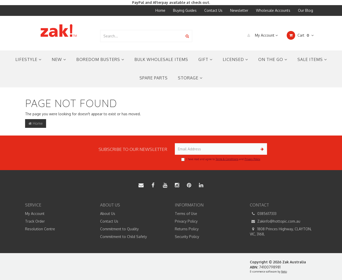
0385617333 (263, 213)
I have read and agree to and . (221, 159)
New (59, 59)
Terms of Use (186, 213)
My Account (261, 35)
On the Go (272, 59)
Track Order (35, 221)
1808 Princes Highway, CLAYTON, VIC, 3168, (281, 231)
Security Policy (187, 236)
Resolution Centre (40, 229)
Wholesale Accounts (273, 10)
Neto (284, 271)
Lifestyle (28, 59)
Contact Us (213, 10)
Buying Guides (185, 10)
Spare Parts (154, 77)
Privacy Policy (252, 159)
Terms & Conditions (227, 159)
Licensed (235, 59)
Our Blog (305, 10)
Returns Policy (187, 229)
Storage (190, 77)
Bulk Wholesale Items (161, 59)
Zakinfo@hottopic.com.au (275, 221)
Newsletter (239, 10)
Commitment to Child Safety (123, 236)
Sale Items (312, 59)
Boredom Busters (100, 59)
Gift (205, 59)
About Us (107, 213)
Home (160, 10)
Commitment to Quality (119, 229)
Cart (300, 35)
